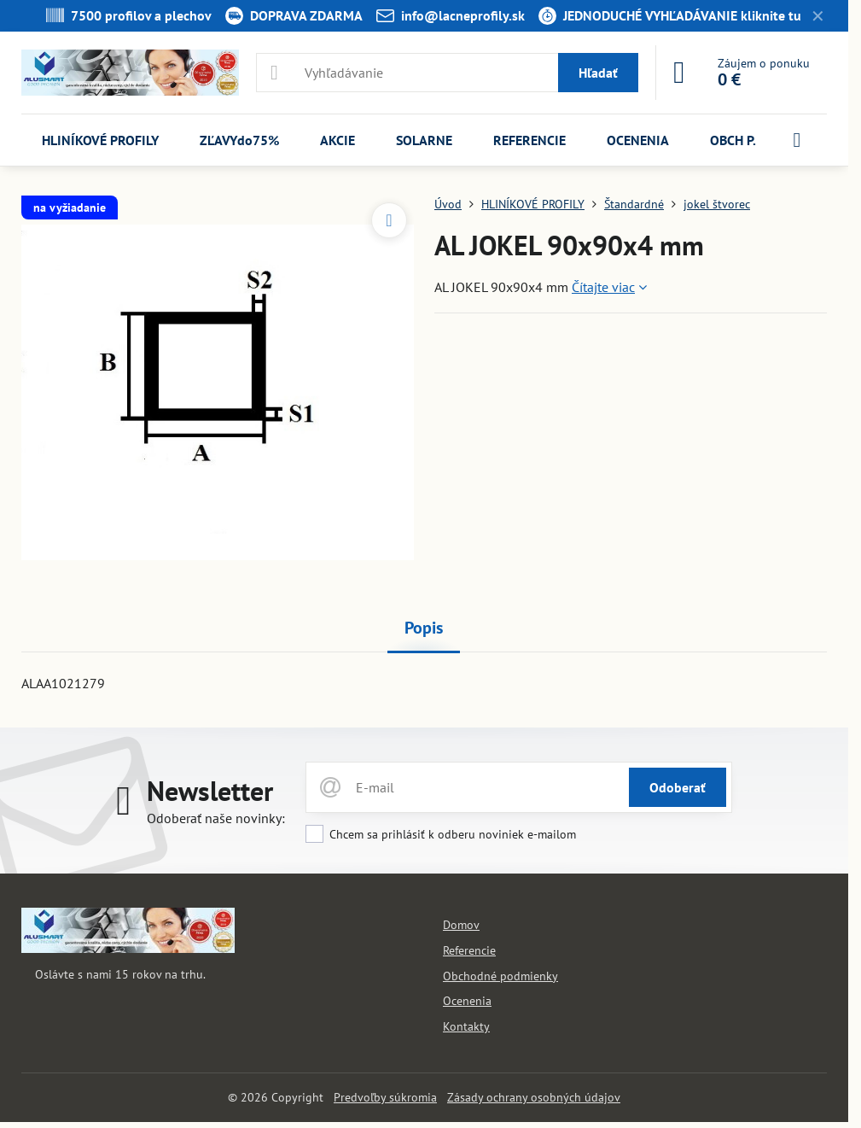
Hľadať (598, 72)
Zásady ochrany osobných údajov (533, 1097)
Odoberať (677, 787)
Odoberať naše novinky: (216, 818)
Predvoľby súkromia (385, 1097)
